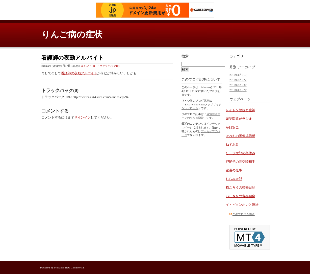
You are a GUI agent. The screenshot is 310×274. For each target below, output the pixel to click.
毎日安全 (232, 127)
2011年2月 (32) (238, 84)
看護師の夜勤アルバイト (79, 73)
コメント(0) (88, 65)
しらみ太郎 (234, 179)
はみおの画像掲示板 (240, 136)
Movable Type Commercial (69, 267)
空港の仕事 (234, 170)
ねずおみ (232, 144)
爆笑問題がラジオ (239, 119)
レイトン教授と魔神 (240, 110)
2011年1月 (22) (238, 90)
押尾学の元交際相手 (240, 162)
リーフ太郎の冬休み (240, 153)
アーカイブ (246, 67)
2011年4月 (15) (238, 74)
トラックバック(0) (108, 65)
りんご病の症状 (71, 34)
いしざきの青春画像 (240, 196)
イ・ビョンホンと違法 (242, 205)
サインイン (82, 117)
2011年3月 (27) (238, 79)
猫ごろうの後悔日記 (240, 187)
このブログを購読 (243, 214)
